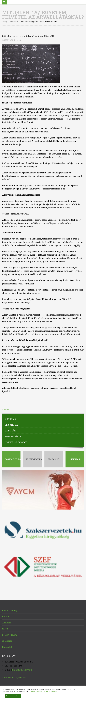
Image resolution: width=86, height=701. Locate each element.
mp (17, 39)
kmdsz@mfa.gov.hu (22, 669)
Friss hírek (14, 21)
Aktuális (10, 418)
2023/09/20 (8, 39)
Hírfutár (10, 429)
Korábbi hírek (13, 435)
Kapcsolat (7, 646)
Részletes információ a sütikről (44, 691)
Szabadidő (7, 640)
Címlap (4, 21)
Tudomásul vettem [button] (12, 696)
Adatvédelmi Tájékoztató (14, 677)
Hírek (5, 628)
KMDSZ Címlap (9, 609)
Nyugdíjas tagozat (16, 441)
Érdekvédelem (9, 634)
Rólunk (6, 615)
